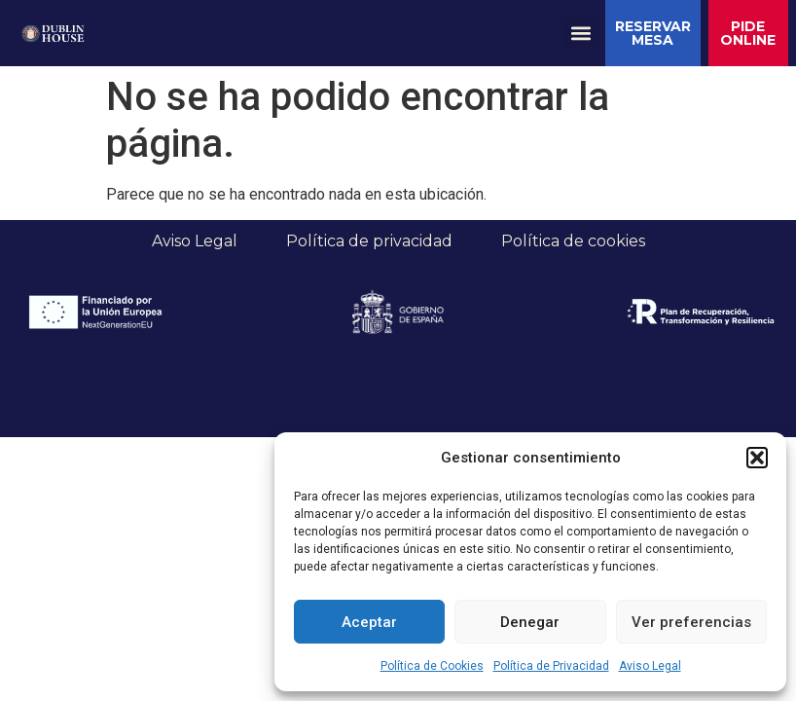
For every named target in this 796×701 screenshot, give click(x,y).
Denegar (530, 622)
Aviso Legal (650, 666)
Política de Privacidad (551, 666)
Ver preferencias (691, 622)
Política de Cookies (432, 666)
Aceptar (369, 622)
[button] (757, 457)
